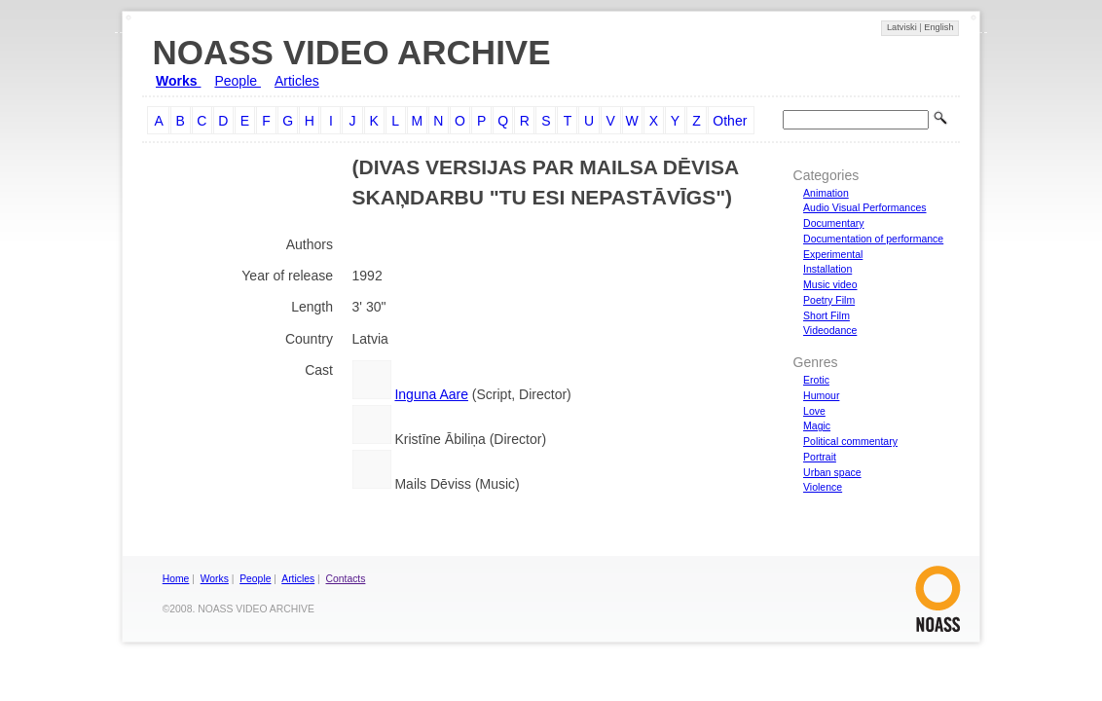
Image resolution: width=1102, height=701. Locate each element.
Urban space (832, 472)
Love (814, 411)
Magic (816, 425)
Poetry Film (829, 300)
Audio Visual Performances (864, 207)
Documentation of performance (873, 238)
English (938, 27)
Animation (826, 193)
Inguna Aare (431, 394)
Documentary (833, 223)
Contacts (346, 578)
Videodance (830, 330)
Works (178, 81)
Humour (821, 395)
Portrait (819, 456)
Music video (830, 284)
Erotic (816, 380)
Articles (297, 81)
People (237, 81)
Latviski (903, 27)
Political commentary (850, 441)
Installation (827, 269)
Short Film (826, 315)
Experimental (833, 254)
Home (176, 578)
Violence (822, 487)
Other (730, 121)
